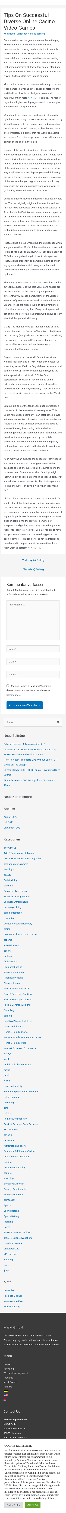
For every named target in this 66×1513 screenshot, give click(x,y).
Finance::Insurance (14, 972)
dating (7, 928)
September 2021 (12, 827)
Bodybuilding (11, 880)
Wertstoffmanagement (16, 1373)
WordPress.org (12, 1306)
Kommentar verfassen (15, 33)
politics (7, 1113)
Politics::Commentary (15, 1118)
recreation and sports (15, 1145)
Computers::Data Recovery (18, 923)
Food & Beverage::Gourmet (18, 999)
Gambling (9, 1010)
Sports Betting (11, 1210)
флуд (6, 1270)
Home (7, 1364)
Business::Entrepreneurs (17, 896)
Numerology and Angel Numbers (21, 1091)
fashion (8, 956)
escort (7, 950)
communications (13, 912)
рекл (6, 1265)
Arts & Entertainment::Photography (22, 858)
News (7, 1080)
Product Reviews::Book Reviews (20, 1124)
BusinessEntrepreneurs (16, 901)
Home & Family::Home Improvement (23, 1037)
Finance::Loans (12, 983)
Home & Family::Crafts (16, 1031)
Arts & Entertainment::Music (19, 853)
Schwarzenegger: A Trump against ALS (24, 744)
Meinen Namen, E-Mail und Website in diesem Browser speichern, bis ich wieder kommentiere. (29, 690)
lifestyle (8, 1053)
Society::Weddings (13, 1194)
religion (8, 1162)
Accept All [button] (32, 1504)
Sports (7, 1205)
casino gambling (12, 907)
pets (6, 1107)
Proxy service (11, 1129)
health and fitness (13, 1026)
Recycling (9, 1368)
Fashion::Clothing (13, 966)
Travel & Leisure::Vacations (18, 1237)
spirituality (9, 1199)
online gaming (37, 33)
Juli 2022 (9, 822)
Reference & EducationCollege (20, 1151)
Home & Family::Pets (15, 1042)
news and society (13, 1086)
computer (9, 918)
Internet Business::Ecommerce (20, 1048)
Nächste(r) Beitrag (33, 569)
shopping (9, 1178)
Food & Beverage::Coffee (17, 988)
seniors (8, 1172)
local (6, 1059)
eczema (8, 939)
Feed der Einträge (13, 1295)
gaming (8, 1015)
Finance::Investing (13, 977)
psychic (8, 1134)
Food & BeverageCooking (17, 1004)
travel (7, 1227)
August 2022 (10, 816)
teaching (8, 1221)
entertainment (11, 945)
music (7, 1075)
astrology (9, 869)
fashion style (10, 961)
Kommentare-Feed (13, 1301)
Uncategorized (11, 1248)
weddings (9, 1259)
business (8, 885)
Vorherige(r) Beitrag (33, 560)
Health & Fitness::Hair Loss (18, 1021)
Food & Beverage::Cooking (18, 994)
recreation (9, 1140)
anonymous (10, 847)
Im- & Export (10, 1382)
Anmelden (9, 1290)
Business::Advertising (15, 891)
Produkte (8, 1377)
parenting (9, 1102)
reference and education (17, 1156)
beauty (7, 874)
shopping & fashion (14, 1183)
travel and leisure (13, 1243)
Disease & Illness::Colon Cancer (20, 934)
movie (7, 1069)
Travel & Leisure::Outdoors (18, 1232)
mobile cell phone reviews (17, 1064)
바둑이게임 (34, 97)
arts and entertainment (16, 863)
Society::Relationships (15, 1189)
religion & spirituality (14, 1167)
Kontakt (8, 1386)
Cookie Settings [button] (14, 1505)
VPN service (10, 1254)
